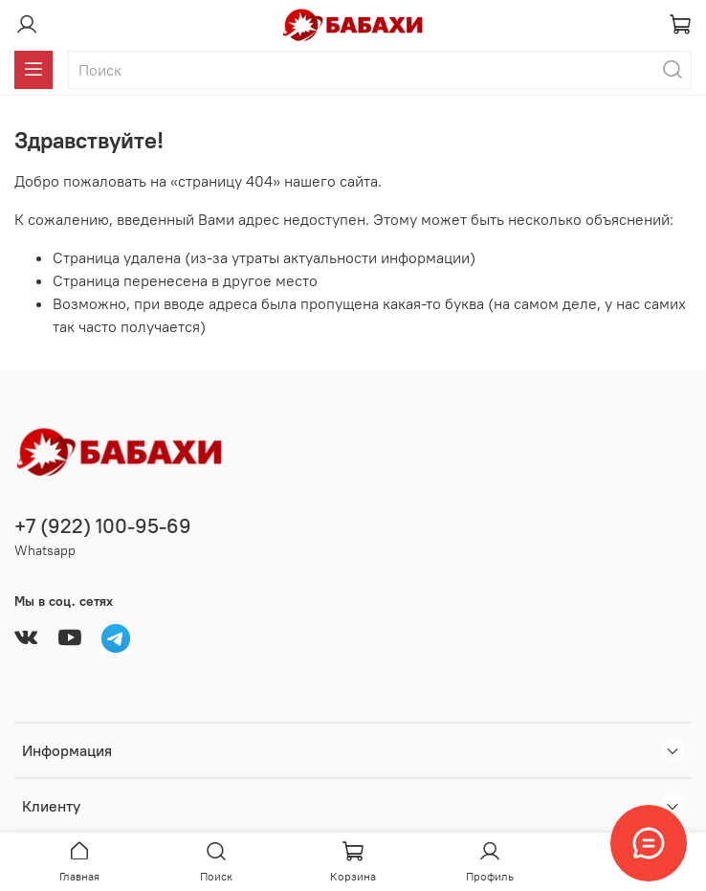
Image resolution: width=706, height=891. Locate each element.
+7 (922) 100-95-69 (102, 526)
